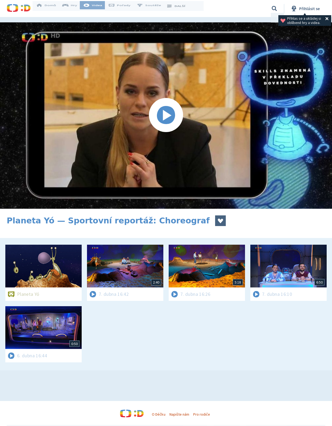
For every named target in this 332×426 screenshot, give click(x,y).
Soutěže (152, 9)
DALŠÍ (179, 9)
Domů (49, 9)
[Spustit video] (166, 115)
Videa (96, 9)
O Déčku (158, 414)
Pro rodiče (201, 414)
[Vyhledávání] (274, 8)
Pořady (123, 9)
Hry (73, 9)
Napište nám (179, 414)
